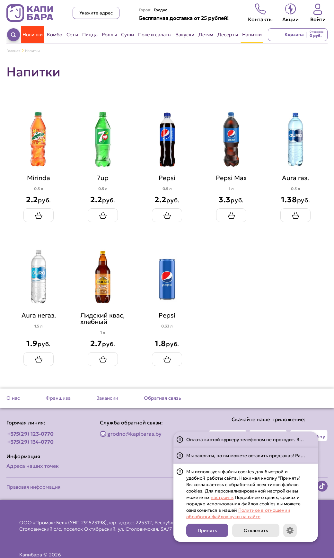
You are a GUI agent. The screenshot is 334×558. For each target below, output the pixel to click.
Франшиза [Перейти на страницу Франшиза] (58, 398)
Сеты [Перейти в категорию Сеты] (72, 34)
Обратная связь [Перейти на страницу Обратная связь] (162, 398)
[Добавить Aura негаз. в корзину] (38, 359)
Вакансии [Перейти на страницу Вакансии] (107, 398)
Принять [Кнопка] (207, 530)
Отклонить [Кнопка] (256, 530)
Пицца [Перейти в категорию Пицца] (90, 34)
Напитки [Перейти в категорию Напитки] (252, 34)
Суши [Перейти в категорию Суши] (127, 34)
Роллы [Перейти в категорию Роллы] (109, 34)
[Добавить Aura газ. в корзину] (295, 215)
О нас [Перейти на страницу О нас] (13, 398)
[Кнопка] (290, 530)
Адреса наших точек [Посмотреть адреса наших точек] (32, 466)
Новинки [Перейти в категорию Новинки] (32, 34)
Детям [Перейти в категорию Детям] (205, 34)
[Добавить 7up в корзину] (103, 215)
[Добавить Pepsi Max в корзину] (231, 215)
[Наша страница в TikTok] (322, 486)
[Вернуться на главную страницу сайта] (29, 13)
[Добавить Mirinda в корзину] (38, 215)
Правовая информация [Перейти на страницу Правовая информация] (33, 487)
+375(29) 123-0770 (30, 434)
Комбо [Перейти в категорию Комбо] (54, 34)
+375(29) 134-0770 (30, 442)
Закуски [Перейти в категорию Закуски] (185, 34)
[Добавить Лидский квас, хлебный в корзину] (103, 359)
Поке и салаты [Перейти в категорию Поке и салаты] (154, 34)
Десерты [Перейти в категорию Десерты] (227, 34)
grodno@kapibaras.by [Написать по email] (134, 434)
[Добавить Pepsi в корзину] (167, 215)
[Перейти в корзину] (298, 34)
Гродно (160, 10)
